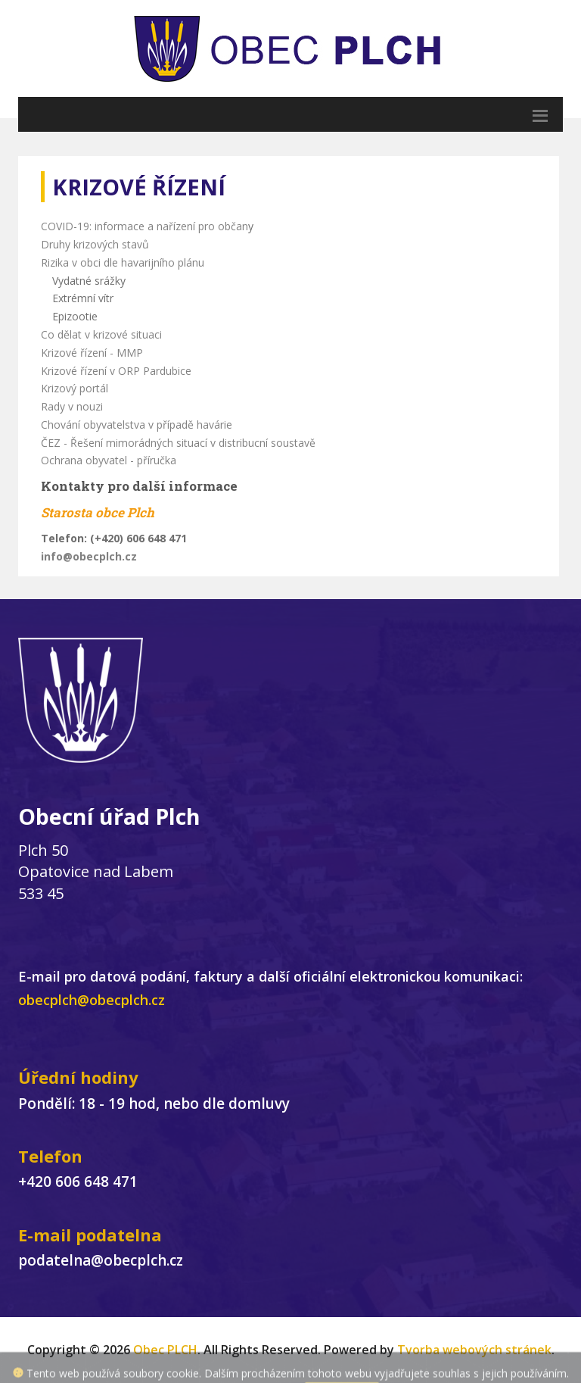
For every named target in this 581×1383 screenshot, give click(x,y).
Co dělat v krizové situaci (101, 334)
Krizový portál (74, 388)
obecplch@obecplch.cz (91, 1000)
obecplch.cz (105, 556)
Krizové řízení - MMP (92, 352)
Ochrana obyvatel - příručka (108, 460)
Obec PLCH (165, 1349)
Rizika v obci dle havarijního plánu (122, 262)
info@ (57, 556)
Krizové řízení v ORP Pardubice (116, 371)
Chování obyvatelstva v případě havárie (136, 424)
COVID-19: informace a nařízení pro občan (144, 226)
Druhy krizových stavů (95, 244)
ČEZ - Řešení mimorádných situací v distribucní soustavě (178, 443)
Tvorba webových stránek (474, 1349)
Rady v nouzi (72, 406)
